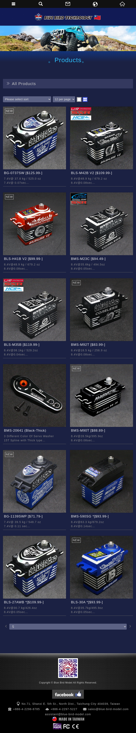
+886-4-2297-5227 (64, 709)
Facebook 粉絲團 (68, 694)
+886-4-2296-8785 (26, 709)
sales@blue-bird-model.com (108, 709)
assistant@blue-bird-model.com (68, 714)
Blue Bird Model (68, 17)
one (79, 99)
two (85, 99)
